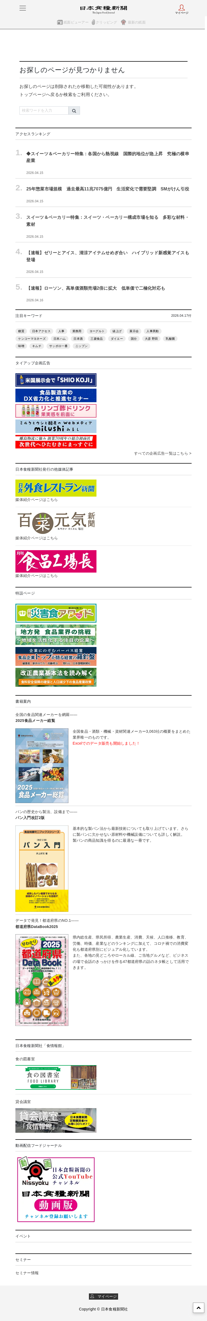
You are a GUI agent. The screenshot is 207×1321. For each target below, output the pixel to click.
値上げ (117, 331)
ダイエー (117, 338)
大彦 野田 (151, 338)
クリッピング (106, 22)
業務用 (77, 331)
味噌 (21, 346)
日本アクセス (41, 331)
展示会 (134, 331)
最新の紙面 (137, 22)
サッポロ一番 (58, 346)
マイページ (103, 1296)
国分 (134, 338)
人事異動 (152, 331)
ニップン (81, 346)
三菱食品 (97, 338)
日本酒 (78, 338)
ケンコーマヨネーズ (32, 338)
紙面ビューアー (76, 22)
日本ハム (60, 338)
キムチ (36, 346)
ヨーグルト (97, 331)
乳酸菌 (170, 338)
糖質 (21, 331)
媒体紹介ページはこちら (36, 499)
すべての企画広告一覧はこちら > (163, 453)
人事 (61, 331)
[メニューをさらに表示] (22, 8)
